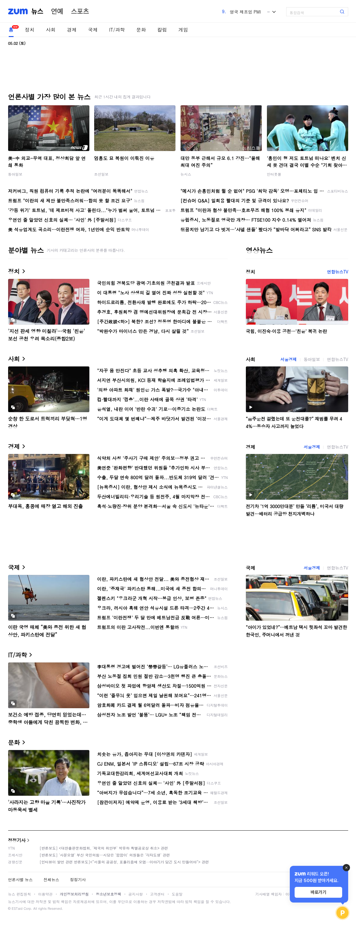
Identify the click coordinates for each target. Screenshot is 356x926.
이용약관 (45, 894)
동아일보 (15, 174)
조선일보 (101, 174)
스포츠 (80, 11)
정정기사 (17, 840)
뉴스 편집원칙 (19, 894)
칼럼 (162, 29)
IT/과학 (117, 29)
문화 (141, 29)
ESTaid (17, 908)
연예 (57, 11)
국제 (93, 29)
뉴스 (37, 11)
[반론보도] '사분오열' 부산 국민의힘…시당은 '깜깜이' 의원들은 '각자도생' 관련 (105, 854)
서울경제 (288, 359)
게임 (183, 29)
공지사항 (135, 894)
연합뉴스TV (337, 272)
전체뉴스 (51, 879)
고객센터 (157, 894)
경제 (72, 29)
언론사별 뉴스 (20, 879)
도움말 (177, 894)
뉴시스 (186, 174)
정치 (30, 29)
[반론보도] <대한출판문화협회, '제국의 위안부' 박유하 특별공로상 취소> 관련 (104, 847)
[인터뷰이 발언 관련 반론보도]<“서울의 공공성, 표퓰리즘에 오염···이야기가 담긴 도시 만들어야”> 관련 (124, 861)
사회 (51, 29)
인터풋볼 (274, 174)
